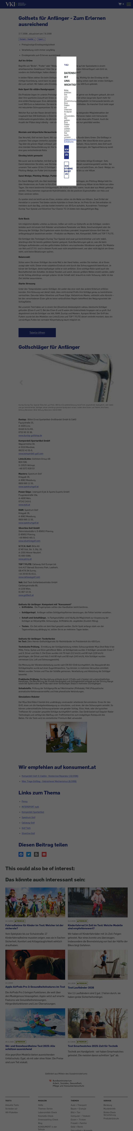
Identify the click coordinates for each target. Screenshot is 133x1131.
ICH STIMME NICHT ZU (66, 170)
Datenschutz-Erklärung (70, 140)
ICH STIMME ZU (66, 152)
